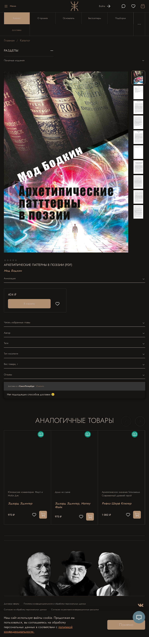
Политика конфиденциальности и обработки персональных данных (55, 603)
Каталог (17, 18)
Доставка (16, 30)
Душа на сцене (62, 492)
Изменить (40, 386)
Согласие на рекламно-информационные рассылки (75, 609)
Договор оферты (11, 603)
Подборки (120, 18)
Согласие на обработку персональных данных (25, 609)
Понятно (126, 625)
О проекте (42, 18)
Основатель (68, 18)
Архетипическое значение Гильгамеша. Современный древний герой (121, 493)
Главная (9, 40)
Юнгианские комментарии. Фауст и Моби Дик (25, 493)
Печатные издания (74, 60)
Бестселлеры (94, 18)
